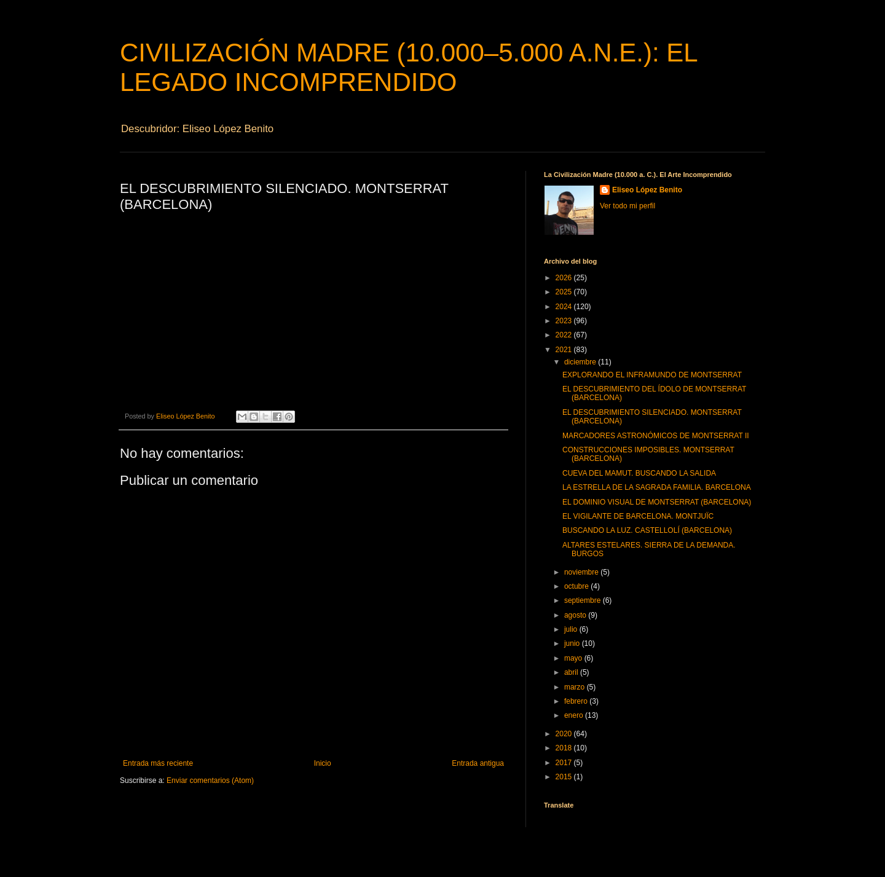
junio (573, 643)
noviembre (582, 572)
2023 (565, 321)
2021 (565, 349)
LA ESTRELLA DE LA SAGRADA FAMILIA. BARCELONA (656, 487)
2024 (565, 306)
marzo (575, 687)
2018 (565, 748)
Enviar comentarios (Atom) (210, 780)
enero (574, 715)
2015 (565, 777)
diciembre (581, 362)
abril (572, 672)
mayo (574, 658)
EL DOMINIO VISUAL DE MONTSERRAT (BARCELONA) (656, 502)
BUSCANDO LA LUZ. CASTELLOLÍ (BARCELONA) (647, 530)
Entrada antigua (478, 763)
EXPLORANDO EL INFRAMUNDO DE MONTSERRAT (652, 375)
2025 (565, 292)
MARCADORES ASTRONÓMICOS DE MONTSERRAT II (655, 435)
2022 (565, 335)
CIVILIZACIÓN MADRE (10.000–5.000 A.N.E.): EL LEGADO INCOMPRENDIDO (408, 67)
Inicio (322, 763)
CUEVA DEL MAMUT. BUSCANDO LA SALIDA (639, 473)
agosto (576, 615)
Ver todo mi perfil (627, 206)
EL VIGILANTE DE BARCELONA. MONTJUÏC (638, 516)
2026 (565, 277)
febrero (576, 701)
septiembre (583, 600)
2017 (565, 762)
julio (572, 629)
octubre (577, 586)
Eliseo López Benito (647, 190)
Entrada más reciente (158, 763)
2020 (565, 734)
